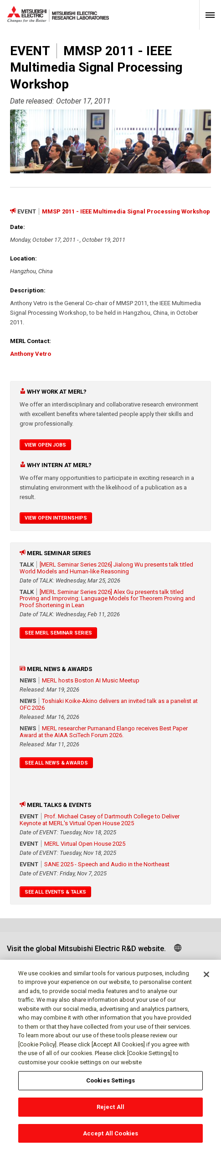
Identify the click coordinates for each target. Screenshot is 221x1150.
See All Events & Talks (55, 892)
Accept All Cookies (110, 1137)
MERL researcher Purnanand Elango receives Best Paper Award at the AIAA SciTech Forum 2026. (104, 732)
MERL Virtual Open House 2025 (84, 843)
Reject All (110, 1110)
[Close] (206, 978)
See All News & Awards (56, 763)
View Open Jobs (45, 445)
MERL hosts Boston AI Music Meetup (90, 680)
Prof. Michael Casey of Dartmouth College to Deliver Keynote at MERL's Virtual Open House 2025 (100, 820)
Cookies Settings (110, 1084)
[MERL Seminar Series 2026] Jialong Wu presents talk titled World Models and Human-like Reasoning (106, 568)
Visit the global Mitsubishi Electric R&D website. (86, 948)
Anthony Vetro (30, 353)
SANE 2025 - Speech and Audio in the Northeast (107, 864)
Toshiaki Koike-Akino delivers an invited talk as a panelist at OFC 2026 (109, 704)
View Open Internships (56, 518)
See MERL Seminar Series (58, 633)
